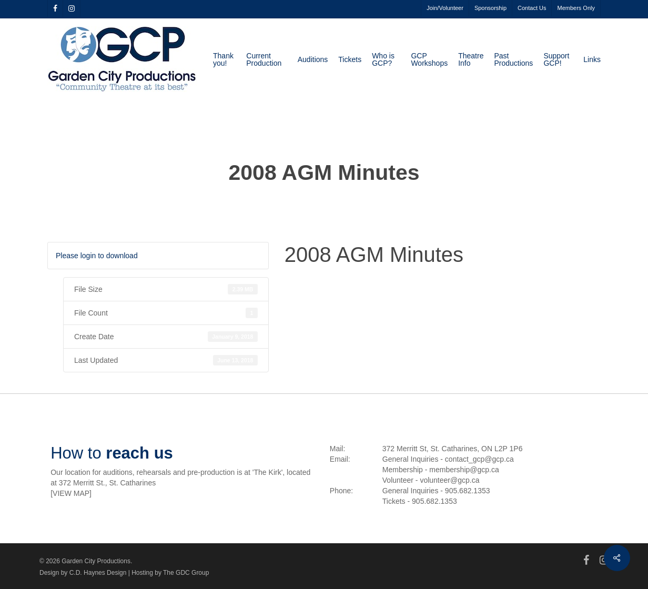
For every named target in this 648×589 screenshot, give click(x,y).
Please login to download (97, 255)
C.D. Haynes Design (98, 572)
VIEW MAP (71, 493)
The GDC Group (186, 572)
